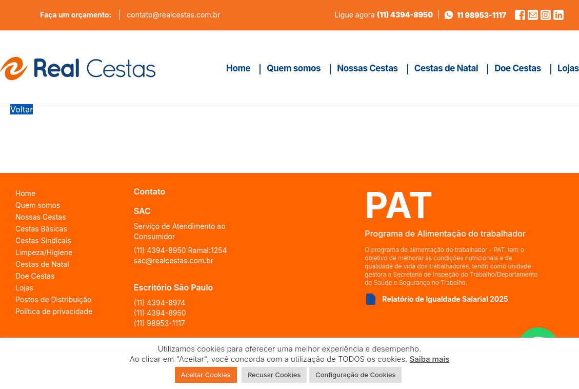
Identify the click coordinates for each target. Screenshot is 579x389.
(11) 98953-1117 (159, 323)
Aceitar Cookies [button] (206, 375)
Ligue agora (384, 14)
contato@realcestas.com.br (173, 14)
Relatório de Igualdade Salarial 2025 (445, 299)
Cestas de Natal (42, 264)
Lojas (24, 287)
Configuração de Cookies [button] (355, 375)
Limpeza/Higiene (43, 252)
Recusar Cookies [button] (274, 375)
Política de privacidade (53, 311)
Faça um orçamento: (75, 14)
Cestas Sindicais (43, 240)
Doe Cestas (34, 275)
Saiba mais (430, 359)
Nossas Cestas (40, 216)
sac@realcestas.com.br (173, 260)
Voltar (21, 109)
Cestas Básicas (41, 228)
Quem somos (37, 205)
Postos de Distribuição (53, 299)
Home (25, 193)
